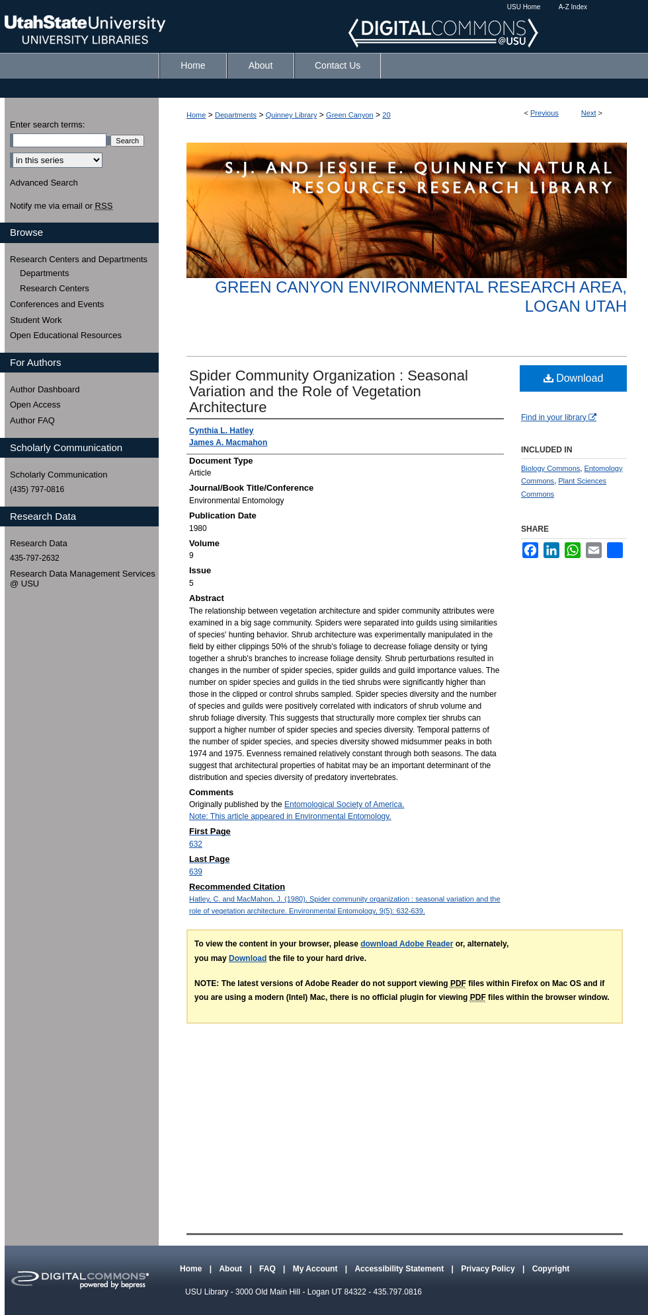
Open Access (35, 404)
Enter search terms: (47, 124)
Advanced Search (44, 183)
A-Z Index (573, 7)
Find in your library (558, 417)
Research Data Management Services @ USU (82, 579)
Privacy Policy (489, 1268)
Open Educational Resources (66, 335)
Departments (236, 115)
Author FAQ (32, 420)
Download (574, 378)
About (231, 1268)
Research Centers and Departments (78, 259)
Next (588, 113)
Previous (544, 113)
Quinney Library (291, 115)
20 (386, 115)
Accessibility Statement (400, 1268)
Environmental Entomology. (343, 816)
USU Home (524, 7)
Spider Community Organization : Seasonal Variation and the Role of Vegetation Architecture (328, 391)
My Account (316, 1268)
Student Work (36, 320)
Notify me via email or (61, 206)
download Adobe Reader (406, 943)
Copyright (551, 1268)
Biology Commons (550, 468)
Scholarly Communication (58, 475)
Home (196, 115)
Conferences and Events (57, 304)
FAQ (268, 1268)
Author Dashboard (45, 389)
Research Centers (54, 288)
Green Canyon (350, 115)
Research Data (38, 543)
